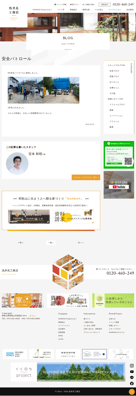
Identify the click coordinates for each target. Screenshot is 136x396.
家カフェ (75, 4)
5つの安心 (100, 9)
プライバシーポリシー (92, 333)
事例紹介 (74, 9)
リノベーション (115, 9)
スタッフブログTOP (116, 65)
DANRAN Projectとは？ (43, 9)
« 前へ (21, 243)
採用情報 (61, 333)
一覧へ (51, 243)
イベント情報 (61, 4)
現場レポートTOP (115, 99)
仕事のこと (114, 88)
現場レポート (114, 326)
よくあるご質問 (89, 326)
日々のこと (114, 82)
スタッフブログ (115, 329)
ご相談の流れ (89, 4)
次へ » (81, 243)
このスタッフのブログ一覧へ (86, 178)
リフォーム (114, 121)
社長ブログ (114, 71)
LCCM (60, 339)
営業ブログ (114, 77)
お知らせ (112, 319)
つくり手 (61, 9)
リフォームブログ (117, 105)
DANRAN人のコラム (117, 333)
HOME (107, 15)
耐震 (111, 127)
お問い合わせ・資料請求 (93, 329)
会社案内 (130, 9)
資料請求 (105, 4)
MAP (33, 316)
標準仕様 (86, 9)
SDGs (60, 336)
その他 (112, 93)
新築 (111, 110)
